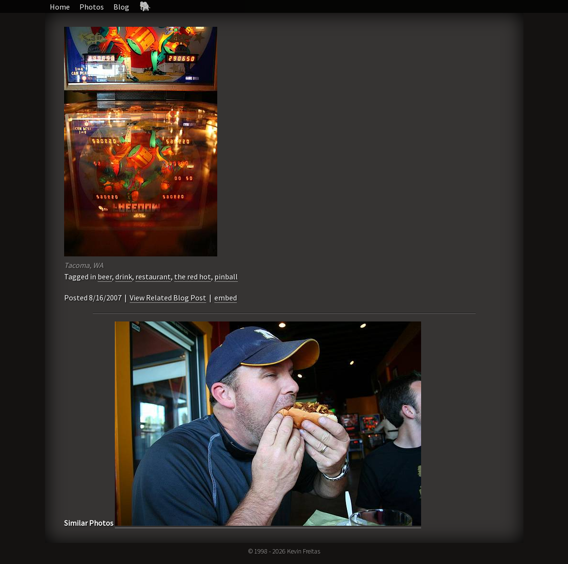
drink (123, 276)
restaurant (153, 276)
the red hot (192, 276)
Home (60, 6)
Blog (121, 6)
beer (105, 276)
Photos (91, 6)
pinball (226, 276)
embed (225, 297)
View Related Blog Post (168, 297)
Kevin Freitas (303, 551)
